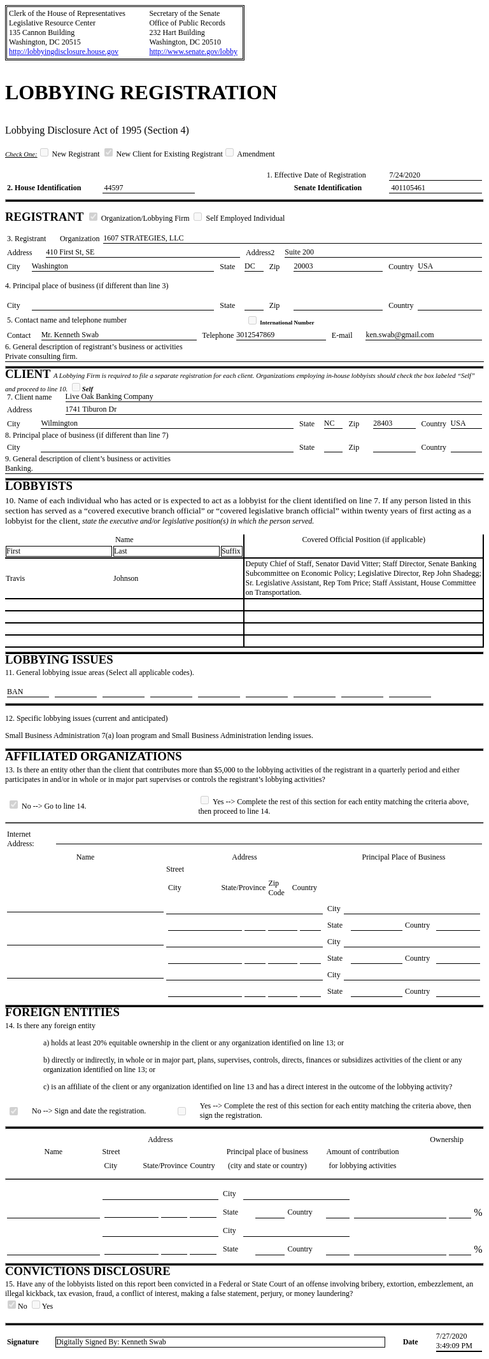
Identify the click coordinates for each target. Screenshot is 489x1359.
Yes (42, 1306)
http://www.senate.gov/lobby (193, 51)
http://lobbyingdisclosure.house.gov (63, 51)
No (18, 1306)
